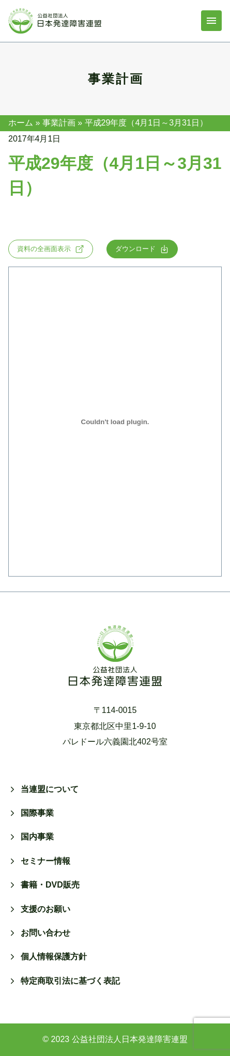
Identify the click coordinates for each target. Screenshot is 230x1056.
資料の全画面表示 (50, 249)
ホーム (20, 122)
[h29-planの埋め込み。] (115, 422)
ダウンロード (142, 249)
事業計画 (58, 122)
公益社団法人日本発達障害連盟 (130, 1039)
